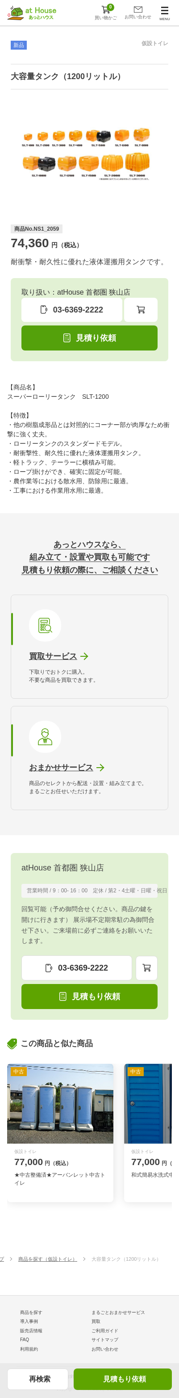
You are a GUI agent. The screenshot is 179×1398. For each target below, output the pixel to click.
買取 (96, 1321)
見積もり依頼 (124, 1379)
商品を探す (31, 1312)
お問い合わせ (105, 1349)
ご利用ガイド (105, 1330)
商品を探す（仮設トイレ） (47, 1259)
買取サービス (53, 656)
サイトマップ (105, 1339)
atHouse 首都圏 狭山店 (62, 867)
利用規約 (29, 1349)
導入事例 (29, 1321)
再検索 (39, 1379)
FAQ (24, 1339)
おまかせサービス (61, 767)
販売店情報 (31, 1330)
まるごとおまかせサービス (118, 1312)
